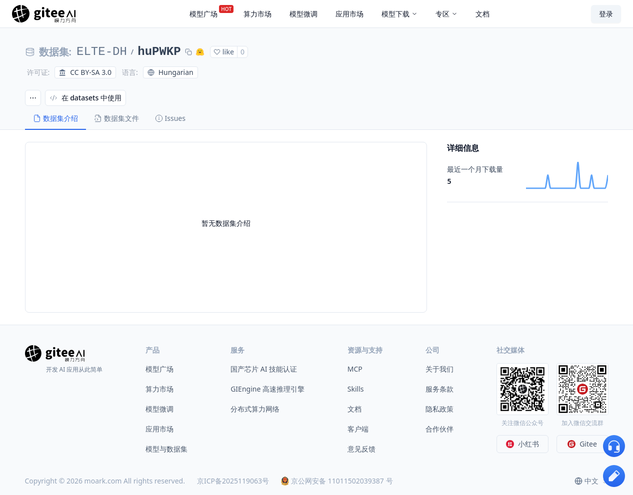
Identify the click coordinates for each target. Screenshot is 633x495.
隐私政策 (440, 409)
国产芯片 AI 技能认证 (263, 369)
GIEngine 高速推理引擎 (267, 389)
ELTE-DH (101, 51)
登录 (606, 13)
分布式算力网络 (255, 409)
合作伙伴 (440, 429)
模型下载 (400, 13)
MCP (355, 369)
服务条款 (440, 389)
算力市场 (160, 389)
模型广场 (160, 369)
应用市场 (160, 429)
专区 (447, 13)
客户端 (358, 429)
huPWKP (159, 51)
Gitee (582, 444)
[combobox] (591, 481)
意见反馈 (362, 449)
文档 (355, 409)
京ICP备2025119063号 (233, 481)
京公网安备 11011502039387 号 (336, 481)
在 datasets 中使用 (86, 97)
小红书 (522, 444)
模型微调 (160, 409)
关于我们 (440, 369)
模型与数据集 (167, 449)
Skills (356, 389)
